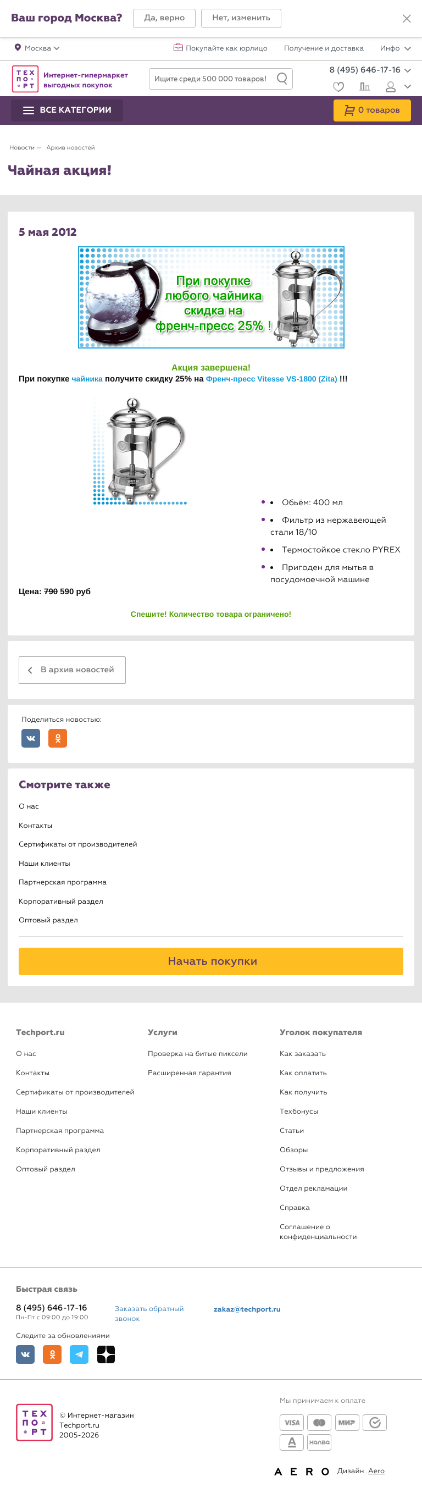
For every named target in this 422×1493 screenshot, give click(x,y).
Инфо (395, 49)
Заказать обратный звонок (149, 1314)
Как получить (303, 1092)
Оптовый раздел (48, 920)
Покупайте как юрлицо (227, 49)
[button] (164, 18)
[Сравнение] (363, 87)
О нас (29, 807)
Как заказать (303, 1054)
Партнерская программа (63, 882)
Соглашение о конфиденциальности (318, 1232)
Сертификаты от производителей (78, 844)
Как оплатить (303, 1073)
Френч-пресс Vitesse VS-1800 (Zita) (271, 378)
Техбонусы (299, 1112)
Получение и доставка (324, 49)
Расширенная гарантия (189, 1073)
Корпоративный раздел (61, 902)
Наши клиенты (44, 864)
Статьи (292, 1131)
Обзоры (294, 1150)
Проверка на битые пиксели (198, 1054)
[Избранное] (337, 88)
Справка (295, 1208)
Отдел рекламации (314, 1189)
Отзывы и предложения (322, 1169)
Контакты (35, 826)
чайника (86, 378)
